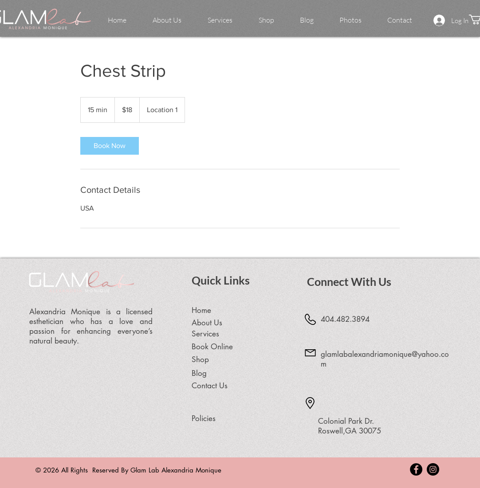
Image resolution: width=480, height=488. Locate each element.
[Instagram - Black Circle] (433, 469)
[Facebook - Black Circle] (416, 469)
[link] (109, 146)
